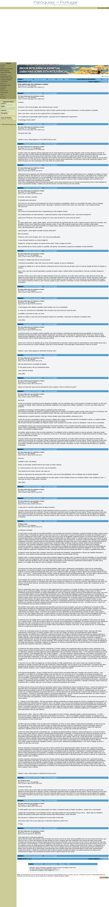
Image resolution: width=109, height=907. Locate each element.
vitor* (26, 86)
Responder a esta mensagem (33, 93)
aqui (58, 869)
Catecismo (3, 74)
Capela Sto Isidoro (8, 101)
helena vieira (29, 832)
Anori (26, 97)
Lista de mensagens (40, 79)
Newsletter (3, 87)
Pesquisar (60, 79)
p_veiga (27, 804)
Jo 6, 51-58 (4, 114)
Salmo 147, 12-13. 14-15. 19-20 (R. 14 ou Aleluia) (8, 108)
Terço (1, 94)
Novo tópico (51, 79)
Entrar (66, 79)
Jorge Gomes (29, 148)
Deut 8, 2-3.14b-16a (6, 105)
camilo (27, 382)
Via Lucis (2, 96)
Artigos (2, 67)
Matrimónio (3, 83)
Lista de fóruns (28, 79)
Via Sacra (3, 98)
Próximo (105, 79)
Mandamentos (4, 81)
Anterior (98, 79)
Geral (107, 76)
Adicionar (3, 65)
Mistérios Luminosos (6, 119)
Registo (56, 870)
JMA (26, 302)
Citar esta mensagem (50, 93)
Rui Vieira (28, 255)
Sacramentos (4, 92)
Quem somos (4, 90)
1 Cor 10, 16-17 (5, 111)
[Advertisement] (25, 35)
